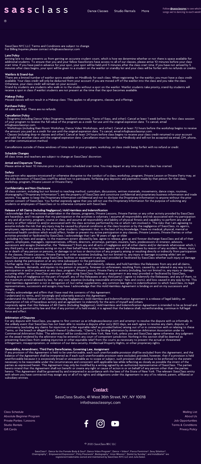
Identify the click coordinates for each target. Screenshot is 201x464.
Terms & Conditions (184, 424)
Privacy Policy (188, 429)
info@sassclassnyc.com (65, 49)
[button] (97, 11)
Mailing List (190, 411)
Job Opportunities (185, 420)
